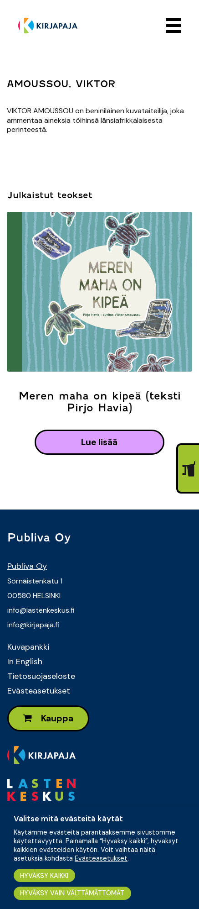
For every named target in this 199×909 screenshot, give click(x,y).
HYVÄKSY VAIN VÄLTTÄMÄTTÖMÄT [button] (72, 893)
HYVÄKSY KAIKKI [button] (44, 876)
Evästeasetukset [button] (101, 858)
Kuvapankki (28, 646)
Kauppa (48, 718)
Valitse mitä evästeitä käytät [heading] (68, 819)
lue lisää (99, 442)
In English (24, 661)
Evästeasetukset (38, 690)
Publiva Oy (27, 566)
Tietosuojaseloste (41, 676)
